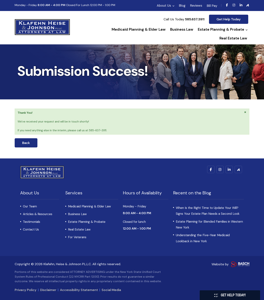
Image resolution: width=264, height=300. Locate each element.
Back (26, 143)
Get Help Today (229, 19)
